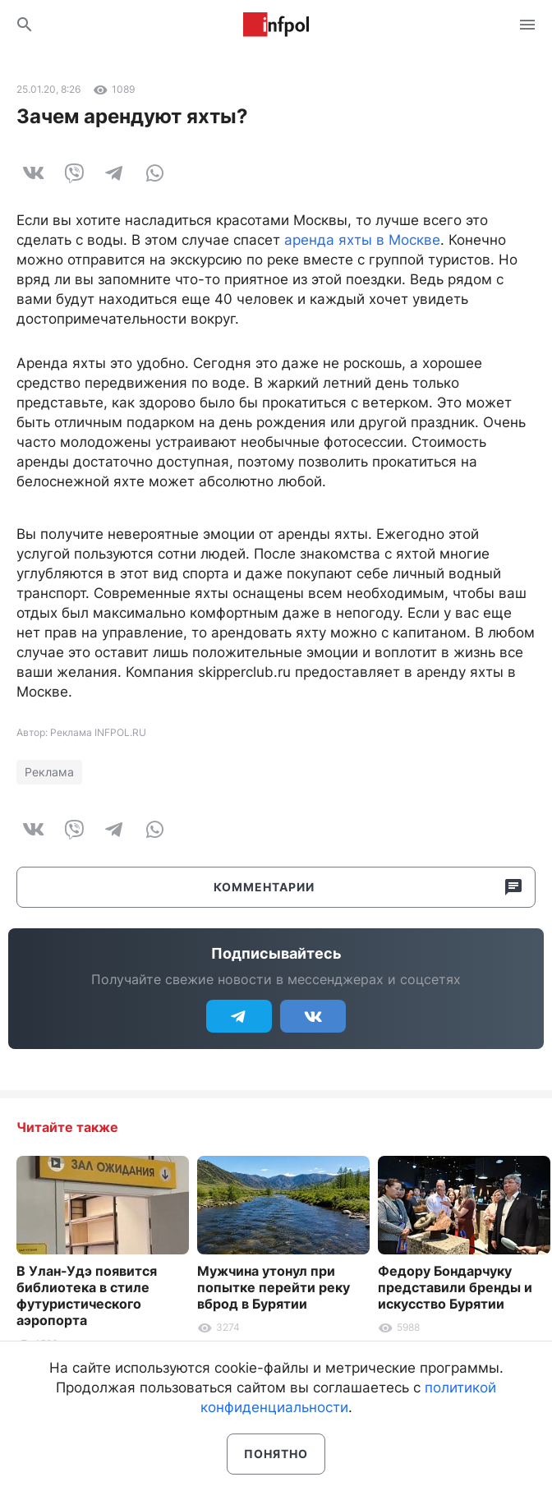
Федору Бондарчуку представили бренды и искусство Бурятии (455, 1287)
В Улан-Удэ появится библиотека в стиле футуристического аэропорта (86, 1295)
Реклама (49, 772)
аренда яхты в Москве (362, 240)
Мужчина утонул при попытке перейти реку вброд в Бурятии (273, 1287)
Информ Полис (276, 24)
